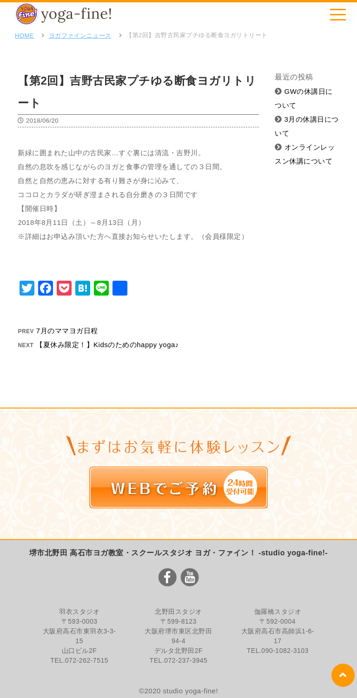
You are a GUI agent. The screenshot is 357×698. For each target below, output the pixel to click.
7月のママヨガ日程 (67, 331)
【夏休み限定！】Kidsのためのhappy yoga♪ (107, 345)
